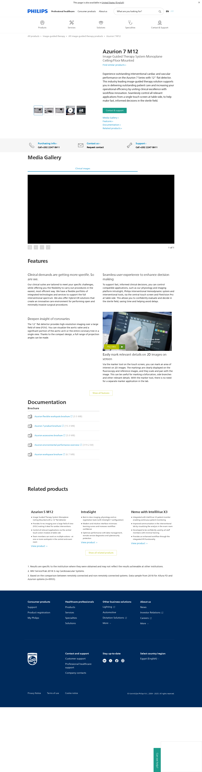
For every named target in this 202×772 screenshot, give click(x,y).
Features (107, 121)
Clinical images (82, 168)
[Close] (199, 2)
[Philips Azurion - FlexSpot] (70, 110)
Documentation (111, 125)
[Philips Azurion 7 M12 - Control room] (49, 110)
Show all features (101, 428)
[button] (101, 209)
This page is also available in (87, 2)
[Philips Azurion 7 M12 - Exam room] (59, 110)
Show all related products (101, 617)
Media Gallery (110, 118)
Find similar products (114, 65)
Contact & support (114, 110)
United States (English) (113, 2)
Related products (112, 128)
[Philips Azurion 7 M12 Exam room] (38, 110)
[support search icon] (160, 11)
